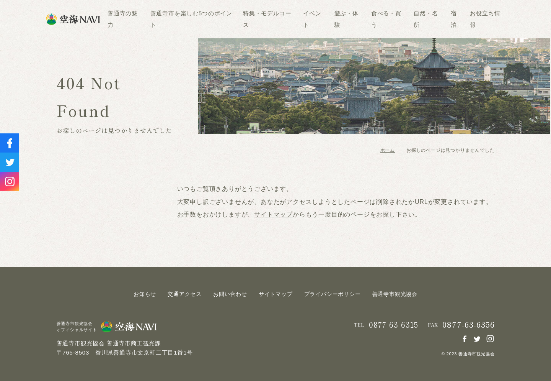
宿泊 (454, 19)
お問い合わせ (230, 294)
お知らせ (145, 294)
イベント (312, 19)
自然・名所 (426, 19)
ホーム (387, 150)
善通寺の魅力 (123, 19)
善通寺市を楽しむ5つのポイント (191, 19)
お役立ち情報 (485, 19)
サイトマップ (273, 214)
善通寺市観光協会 (394, 294)
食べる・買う (386, 19)
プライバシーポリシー (332, 294)
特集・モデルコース (267, 19)
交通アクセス (185, 294)
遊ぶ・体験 (346, 19)
